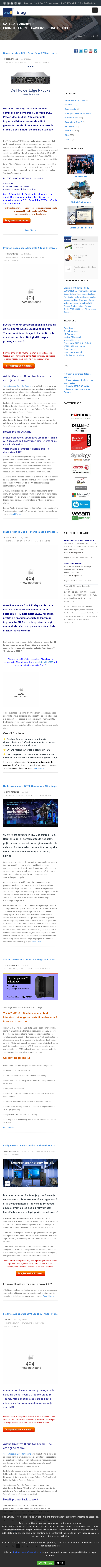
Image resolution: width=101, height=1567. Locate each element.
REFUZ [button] (60, 1563)
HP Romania (69, 334)
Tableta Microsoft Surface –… (85, 268)
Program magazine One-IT (56, 3)
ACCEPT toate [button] (45, 1563)
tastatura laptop (80, 303)
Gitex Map (83, 300)
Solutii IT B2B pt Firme (74, 355)
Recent (75, 239)
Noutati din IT (18, 257)
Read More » (30, 230)
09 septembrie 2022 (11, 1151)
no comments (44, 62)
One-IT (27, 792)
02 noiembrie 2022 (11, 538)
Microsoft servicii (72, 340)
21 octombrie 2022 (11, 792)
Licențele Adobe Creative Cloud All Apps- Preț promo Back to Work (30, 1313)
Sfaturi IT (69, 130)
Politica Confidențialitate (87, 3)
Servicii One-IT (39, 3)
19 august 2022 (10, 1320)
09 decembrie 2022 (11, 59)
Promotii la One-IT (20, 62)
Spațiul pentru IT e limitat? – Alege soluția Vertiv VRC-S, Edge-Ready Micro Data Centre (30, 959)
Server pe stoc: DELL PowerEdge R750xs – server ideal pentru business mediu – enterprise (30, 53)
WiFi (90, 303)
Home (80, 36)
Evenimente (70, 109)
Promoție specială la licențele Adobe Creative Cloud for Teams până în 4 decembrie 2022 (30, 248)
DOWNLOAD (71, 3)
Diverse (8, 62)
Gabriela (27, 59)
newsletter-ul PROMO (44, 662)
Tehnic (68, 139)
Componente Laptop (85, 294)
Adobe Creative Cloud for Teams (17, 386)
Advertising (69, 328)
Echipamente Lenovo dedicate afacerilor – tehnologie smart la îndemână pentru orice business (30, 1145)
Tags (83, 239)
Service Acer (70, 349)
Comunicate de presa (74, 100)
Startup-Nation (77, 306)
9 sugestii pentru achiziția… (81, 256)
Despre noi (28, 3)
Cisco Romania (71, 331)
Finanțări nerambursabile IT (77, 113)
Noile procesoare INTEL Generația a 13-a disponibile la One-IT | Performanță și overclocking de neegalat (30, 786)
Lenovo (52, 1212)
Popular (67, 239)
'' (27, 1552)
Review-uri (69, 126)
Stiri (30, 62)
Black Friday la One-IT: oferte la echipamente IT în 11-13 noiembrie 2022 (30, 531)
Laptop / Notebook (72, 337)
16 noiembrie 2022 (11, 254)
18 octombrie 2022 (11, 965)
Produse (11, 739)
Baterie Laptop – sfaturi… (85, 244)
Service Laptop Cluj (73, 352)
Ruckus (67, 306)
